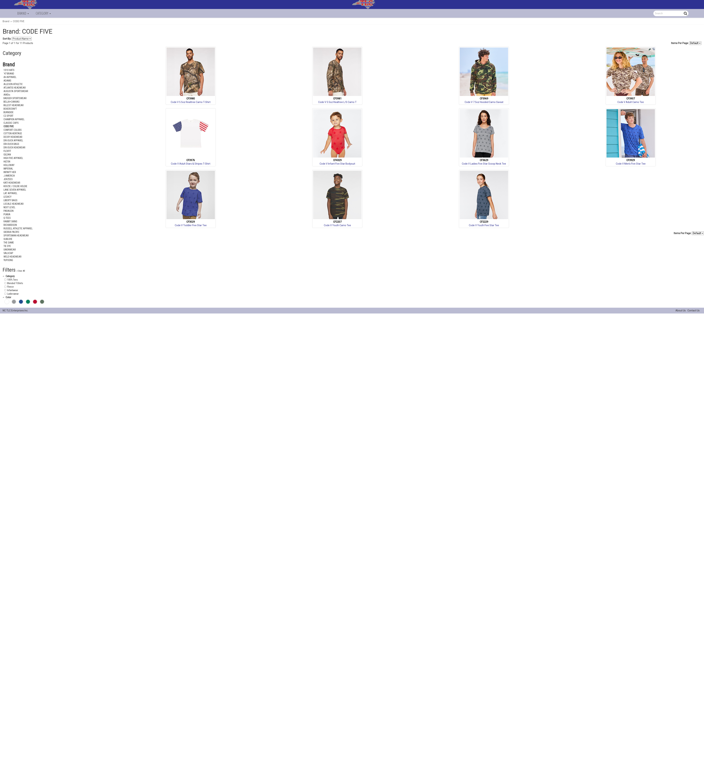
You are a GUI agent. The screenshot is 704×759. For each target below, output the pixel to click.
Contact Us (693, 310)
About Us (680, 310)
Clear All (21, 270)
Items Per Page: (686, 43)
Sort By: (7, 38)
